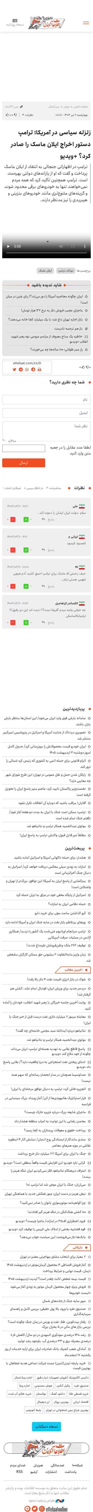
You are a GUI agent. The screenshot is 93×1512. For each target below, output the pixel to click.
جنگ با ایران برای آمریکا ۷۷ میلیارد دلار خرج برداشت (52, 1153)
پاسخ (51, 519)
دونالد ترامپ (65, 270)
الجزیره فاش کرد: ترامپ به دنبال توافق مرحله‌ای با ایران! (48, 1089)
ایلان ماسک (45, 270)
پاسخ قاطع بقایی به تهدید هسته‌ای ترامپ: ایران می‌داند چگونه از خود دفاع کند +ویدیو (51, 1051)
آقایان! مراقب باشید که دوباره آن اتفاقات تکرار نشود (52, 803)
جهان (66, 106)
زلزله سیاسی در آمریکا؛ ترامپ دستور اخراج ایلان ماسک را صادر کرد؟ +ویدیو (51, 144)
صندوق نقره (81, 1385)
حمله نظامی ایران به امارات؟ (67, 904)
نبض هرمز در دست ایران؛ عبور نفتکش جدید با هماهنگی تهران (45, 1193)
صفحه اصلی (81, 106)
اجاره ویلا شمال (23, 1377)
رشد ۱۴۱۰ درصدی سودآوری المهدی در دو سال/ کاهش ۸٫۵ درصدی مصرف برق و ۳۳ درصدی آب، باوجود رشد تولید (50, 1338)
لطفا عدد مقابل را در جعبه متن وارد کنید (70, 450)
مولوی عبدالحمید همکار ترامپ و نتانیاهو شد (56, 826)
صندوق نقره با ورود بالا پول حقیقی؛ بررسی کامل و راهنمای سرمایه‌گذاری (50, 1311)
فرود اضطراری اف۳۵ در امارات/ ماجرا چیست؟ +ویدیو (50, 1221)
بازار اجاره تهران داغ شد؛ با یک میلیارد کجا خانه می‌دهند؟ (45, 319)
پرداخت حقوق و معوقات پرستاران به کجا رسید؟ (55, 1130)
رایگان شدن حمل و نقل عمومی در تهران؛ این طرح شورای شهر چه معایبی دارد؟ (48, 778)
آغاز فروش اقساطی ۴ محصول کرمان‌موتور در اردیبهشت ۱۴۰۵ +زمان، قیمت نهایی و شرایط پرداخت (49, 1268)
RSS (19, 1472)
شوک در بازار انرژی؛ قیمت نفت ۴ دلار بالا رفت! (56, 979)
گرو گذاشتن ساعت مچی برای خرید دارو (60, 913)
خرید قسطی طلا (79, 1393)
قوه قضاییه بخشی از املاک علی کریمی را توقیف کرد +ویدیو (47, 1229)
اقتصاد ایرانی (81, 1402)
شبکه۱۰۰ (77, 1465)
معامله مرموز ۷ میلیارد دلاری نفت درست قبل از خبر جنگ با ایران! (50, 1020)
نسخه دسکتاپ (46, 1426)
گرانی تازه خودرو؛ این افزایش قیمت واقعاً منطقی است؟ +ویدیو (44, 1162)
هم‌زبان (38, 1465)
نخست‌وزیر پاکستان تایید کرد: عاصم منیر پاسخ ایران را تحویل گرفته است (48, 792)
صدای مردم (18, 1465)
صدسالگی (57, 1465)
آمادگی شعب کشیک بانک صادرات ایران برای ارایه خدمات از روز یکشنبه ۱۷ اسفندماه (48, 1352)
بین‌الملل (54, 106)
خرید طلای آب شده (19, 1393)
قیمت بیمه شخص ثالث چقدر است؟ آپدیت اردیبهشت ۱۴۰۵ (47, 1279)
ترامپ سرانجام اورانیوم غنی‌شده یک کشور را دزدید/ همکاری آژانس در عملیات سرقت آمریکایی (50, 934)
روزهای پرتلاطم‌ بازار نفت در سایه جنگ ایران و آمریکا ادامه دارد (45, 922)
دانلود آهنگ (58, 1393)
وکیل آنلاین (63, 1385)
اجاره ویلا (24, 1385)
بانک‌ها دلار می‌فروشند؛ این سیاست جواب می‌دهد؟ (53, 1237)
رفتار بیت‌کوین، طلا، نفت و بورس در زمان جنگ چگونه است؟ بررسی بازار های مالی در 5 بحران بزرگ (49, 1324)
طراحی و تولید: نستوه (46, 1500)
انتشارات (51, 1472)
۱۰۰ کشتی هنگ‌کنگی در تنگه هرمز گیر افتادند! (57, 1212)
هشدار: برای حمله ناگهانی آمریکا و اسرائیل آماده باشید (50, 857)
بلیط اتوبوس (33, 1410)
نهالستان (41, 1393)
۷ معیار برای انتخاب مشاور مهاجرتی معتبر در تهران (53, 1256)
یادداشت (71, 1472)
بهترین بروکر (61, 1402)
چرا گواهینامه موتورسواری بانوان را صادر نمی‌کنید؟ (53, 1203)
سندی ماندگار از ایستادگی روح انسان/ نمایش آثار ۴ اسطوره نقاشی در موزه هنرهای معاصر (49, 1142)
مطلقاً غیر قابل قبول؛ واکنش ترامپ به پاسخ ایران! (53, 835)
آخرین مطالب (73, 970)
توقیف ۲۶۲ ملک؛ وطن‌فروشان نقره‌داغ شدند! (56, 945)
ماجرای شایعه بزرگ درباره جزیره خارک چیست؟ (55, 1112)
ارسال (23, 463)
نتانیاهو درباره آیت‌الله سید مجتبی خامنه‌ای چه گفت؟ (51, 1030)
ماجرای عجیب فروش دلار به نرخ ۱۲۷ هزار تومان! (52, 310)
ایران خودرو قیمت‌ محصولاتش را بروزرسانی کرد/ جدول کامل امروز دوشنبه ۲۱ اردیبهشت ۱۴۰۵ (49, 749)
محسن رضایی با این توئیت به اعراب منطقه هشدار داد (50, 1121)
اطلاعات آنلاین (46, 22)
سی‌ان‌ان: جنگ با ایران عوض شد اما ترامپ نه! (56, 1184)
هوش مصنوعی (43, 1385)
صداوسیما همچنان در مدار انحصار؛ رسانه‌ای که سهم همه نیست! (51, 1078)
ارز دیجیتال (43, 1402)
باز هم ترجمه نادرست (68, 328)
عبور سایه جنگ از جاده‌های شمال (64, 1301)
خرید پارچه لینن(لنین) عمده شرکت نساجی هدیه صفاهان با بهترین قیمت (48, 1366)
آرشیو (34, 1472)
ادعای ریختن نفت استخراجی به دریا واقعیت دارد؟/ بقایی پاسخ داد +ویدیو (47, 1064)
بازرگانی (77, 1247)
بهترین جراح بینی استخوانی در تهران (67, 1410)
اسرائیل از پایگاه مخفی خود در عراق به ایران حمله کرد (51, 895)
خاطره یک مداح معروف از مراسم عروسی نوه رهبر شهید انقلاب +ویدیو (49, 339)
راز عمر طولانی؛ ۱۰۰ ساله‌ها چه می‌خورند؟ (56, 349)
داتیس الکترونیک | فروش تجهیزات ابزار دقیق (63, 1377)
